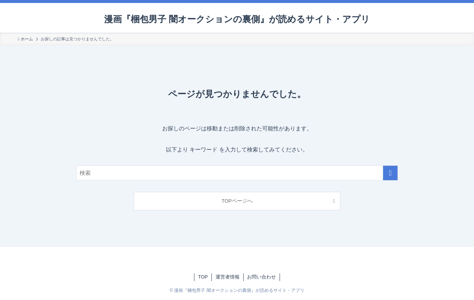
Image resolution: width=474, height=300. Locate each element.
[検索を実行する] (390, 173)
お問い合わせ (261, 277)
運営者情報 (228, 277)
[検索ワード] (237, 173)
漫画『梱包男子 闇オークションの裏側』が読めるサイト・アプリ (237, 19)
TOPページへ (237, 201)
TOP (203, 277)
